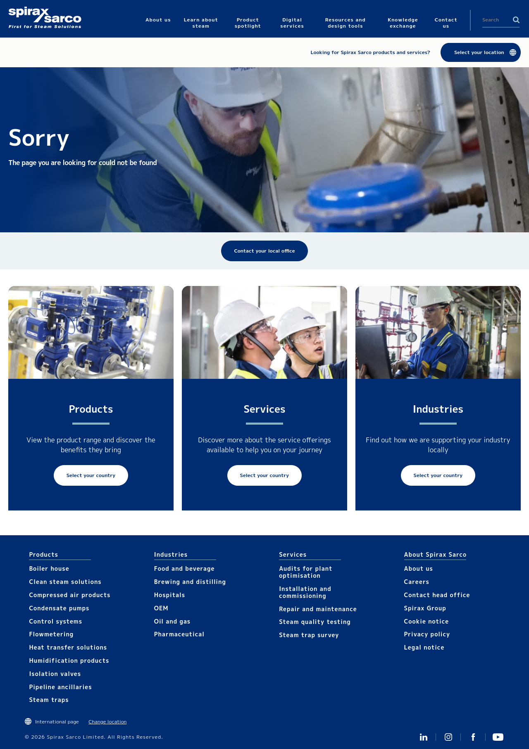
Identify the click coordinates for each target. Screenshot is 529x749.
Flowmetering (51, 634)
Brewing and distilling (190, 582)
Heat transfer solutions (68, 647)
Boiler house (49, 568)
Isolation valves (55, 674)
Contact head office (437, 595)
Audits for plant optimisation (305, 572)
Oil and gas (172, 621)
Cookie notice (426, 621)
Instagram (448, 737)
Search (516, 20)
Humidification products (69, 660)
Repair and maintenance (318, 609)
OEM (161, 608)
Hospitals (169, 595)
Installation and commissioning (305, 592)
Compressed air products (69, 595)
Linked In (423, 737)
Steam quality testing (315, 622)
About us (418, 568)
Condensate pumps (59, 608)
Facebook (473, 737)
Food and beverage (184, 568)
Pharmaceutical (179, 634)
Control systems (55, 621)
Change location (107, 721)
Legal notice (424, 647)
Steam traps (49, 700)
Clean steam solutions (65, 582)
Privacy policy (427, 634)
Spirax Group (425, 608)
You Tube (498, 737)
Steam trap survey (309, 635)
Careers (416, 582)
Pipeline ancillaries (60, 687)
